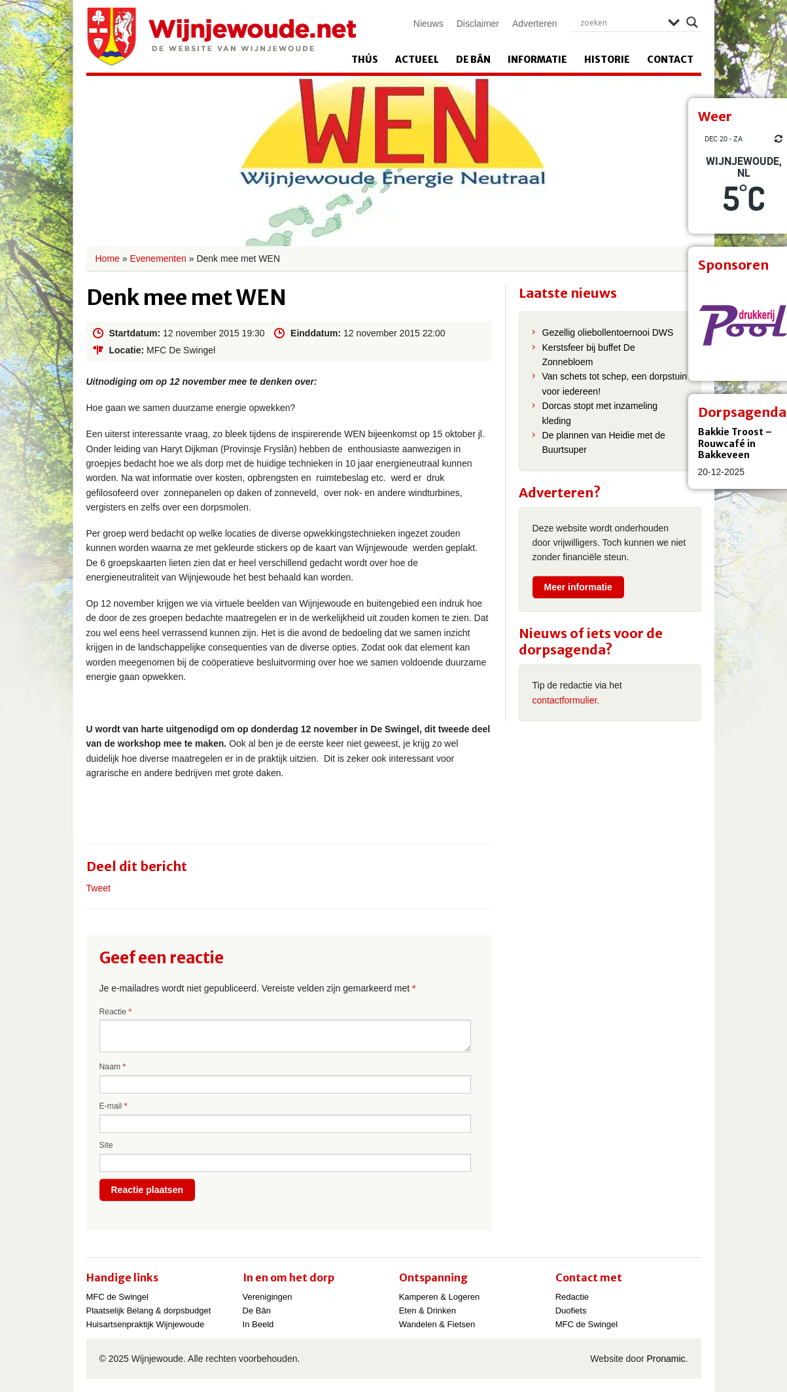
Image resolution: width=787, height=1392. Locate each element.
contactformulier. (566, 700)
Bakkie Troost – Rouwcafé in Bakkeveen (735, 443)
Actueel (417, 59)
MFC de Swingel (117, 1297)
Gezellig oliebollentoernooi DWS (608, 332)
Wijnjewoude (221, 37)
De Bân (473, 59)
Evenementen (158, 258)
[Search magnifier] (692, 22)
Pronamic (665, 1358)
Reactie (115, 1011)
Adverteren (534, 23)
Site (106, 1145)
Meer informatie (578, 587)
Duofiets (571, 1310)
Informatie (537, 59)
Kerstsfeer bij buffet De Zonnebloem (588, 354)
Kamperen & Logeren (439, 1297)
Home (108, 258)
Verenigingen (267, 1297)
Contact (670, 59)
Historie (607, 59)
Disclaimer (478, 23)
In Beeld (258, 1324)
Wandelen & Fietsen (437, 1324)
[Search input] (620, 22)
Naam (112, 1066)
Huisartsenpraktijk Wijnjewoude (145, 1324)
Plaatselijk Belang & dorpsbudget (148, 1310)
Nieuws (428, 23)
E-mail (113, 1106)
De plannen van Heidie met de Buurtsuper (603, 442)
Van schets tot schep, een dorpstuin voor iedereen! (615, 383)
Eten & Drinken (427, 1310)
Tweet (98, 888)
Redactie (572, 1297)
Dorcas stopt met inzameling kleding (600, 413)
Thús (364, 59)
